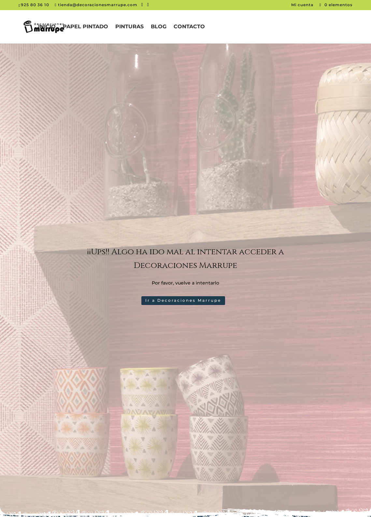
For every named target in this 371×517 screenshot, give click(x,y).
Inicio (47, 27)
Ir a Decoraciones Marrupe (183, 300)
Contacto (189, 27)
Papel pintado (85, 27)
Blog (158, 27)
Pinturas (129, 27)
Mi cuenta (303, 4)
